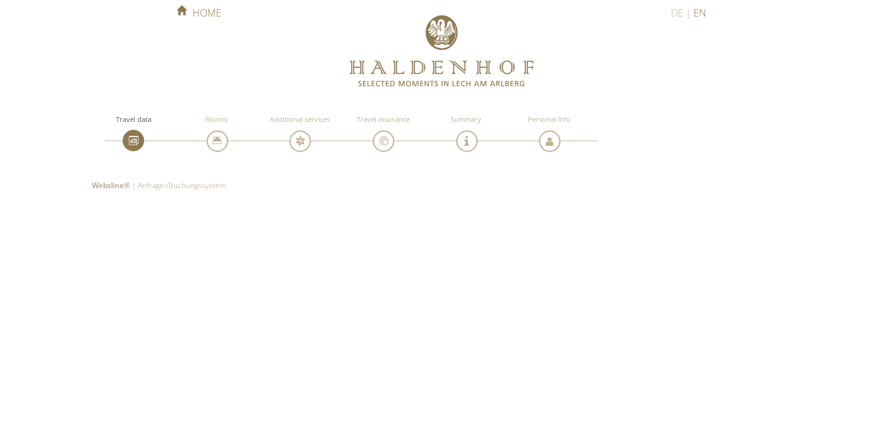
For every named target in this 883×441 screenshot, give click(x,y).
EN (700, 13)
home (199, 13)
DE (677, 13)
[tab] (133, 140)
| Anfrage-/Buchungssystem (159, 185)
